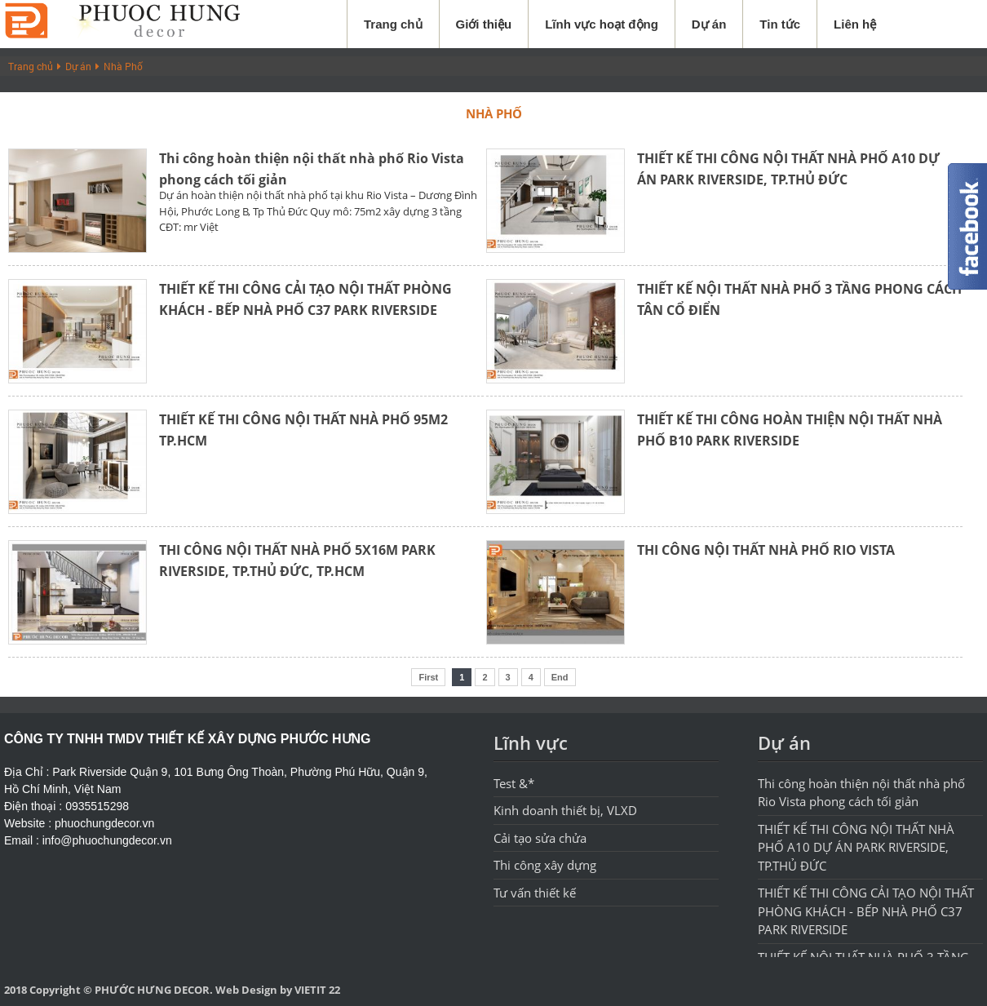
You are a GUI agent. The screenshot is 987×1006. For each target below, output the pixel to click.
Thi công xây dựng (545, 865)
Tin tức (779, 24)
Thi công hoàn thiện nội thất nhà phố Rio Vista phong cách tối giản (861, 792)
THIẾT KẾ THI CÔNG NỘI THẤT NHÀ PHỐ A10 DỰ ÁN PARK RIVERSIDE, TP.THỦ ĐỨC (856, 847)
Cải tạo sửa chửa (540, 838)
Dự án (709, 24)
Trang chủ (393, 24)
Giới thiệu (484, 24)
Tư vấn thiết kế (535, 892)
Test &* (514, 783)
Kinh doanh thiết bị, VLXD (565, 810)
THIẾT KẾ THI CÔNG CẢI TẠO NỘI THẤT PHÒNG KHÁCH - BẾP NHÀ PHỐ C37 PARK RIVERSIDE (866, 910)
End (560, 677)
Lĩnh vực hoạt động (601, 24)
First (428, 677)
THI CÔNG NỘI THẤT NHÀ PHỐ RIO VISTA (766, 550)
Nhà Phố (123, 66)
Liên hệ (855, 24)
